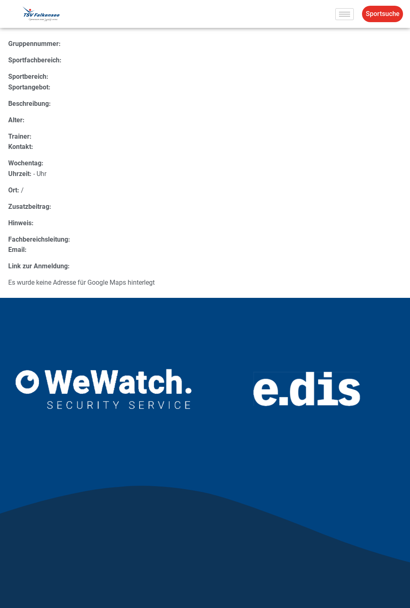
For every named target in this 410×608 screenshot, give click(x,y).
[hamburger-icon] (344, 14)
